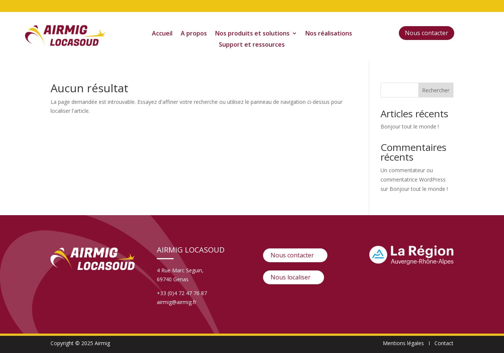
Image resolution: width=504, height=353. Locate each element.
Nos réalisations (328, 34)
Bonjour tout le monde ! (410, 126)
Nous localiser (291, 277)
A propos (194, 34)
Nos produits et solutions (252, 34)
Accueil (162, 34)
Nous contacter (426, 33)
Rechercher (435, 90)
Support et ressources (252, 45)
